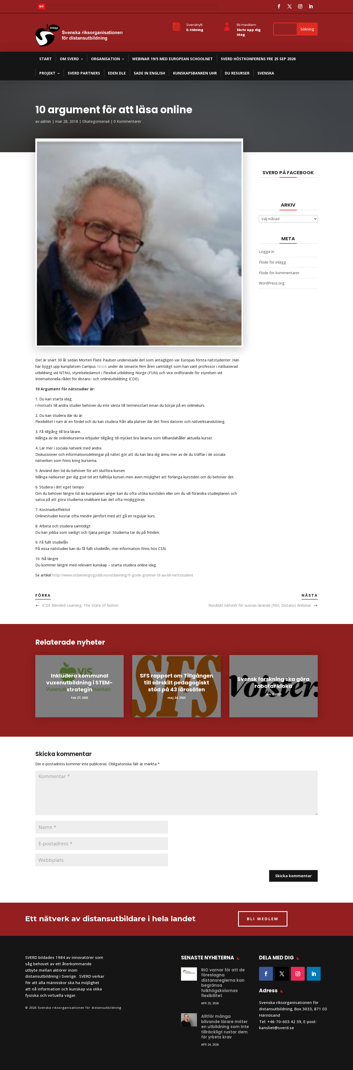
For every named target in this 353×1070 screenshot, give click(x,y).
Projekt (47, 73)
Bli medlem (246, 24)
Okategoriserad (95, 121)
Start (45, 58)
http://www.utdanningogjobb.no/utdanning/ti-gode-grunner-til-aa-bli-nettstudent (122, 575)
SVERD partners (84, 73)
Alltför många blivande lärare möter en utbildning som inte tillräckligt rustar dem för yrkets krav (225, 1027)
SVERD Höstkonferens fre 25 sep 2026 (258, 58)
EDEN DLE (117, 73)
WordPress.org (272, 283)
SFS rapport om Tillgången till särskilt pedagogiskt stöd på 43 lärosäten (176, 682)
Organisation (105, 58)
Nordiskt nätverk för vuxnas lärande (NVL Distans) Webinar (259, 605)
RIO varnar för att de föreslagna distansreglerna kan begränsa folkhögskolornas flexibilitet (223, 983)
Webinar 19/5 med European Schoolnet (172, 58)
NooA (102, 366)
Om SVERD (69, 58)
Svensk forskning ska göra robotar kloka (273, 682)
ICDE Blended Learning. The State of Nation (80, 605)
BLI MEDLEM (263, 918)
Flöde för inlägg (272, 262)
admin (45, 121)
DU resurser (237, 73)
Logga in (266, 251)
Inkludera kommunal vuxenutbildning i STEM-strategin (79, 682)
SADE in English (149, 73)
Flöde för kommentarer (279, 272)
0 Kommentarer (127, 121)
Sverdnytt (194, 24)
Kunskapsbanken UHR (195, 73)
